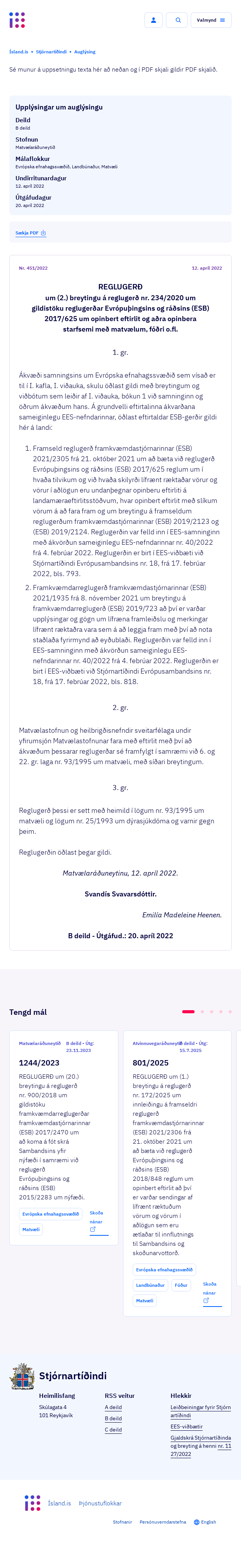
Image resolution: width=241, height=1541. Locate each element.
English (208, 1522)
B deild (113, 1418)
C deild (113, 1429)
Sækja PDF (30, 232)
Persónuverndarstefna (163, 1522)
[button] (153, 20)
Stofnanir (122, 1522)
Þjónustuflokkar (100, 1503)
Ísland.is (59, 1503)
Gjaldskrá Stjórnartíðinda (201, 1437)
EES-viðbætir (187, 1426)
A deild (113, 1407)
